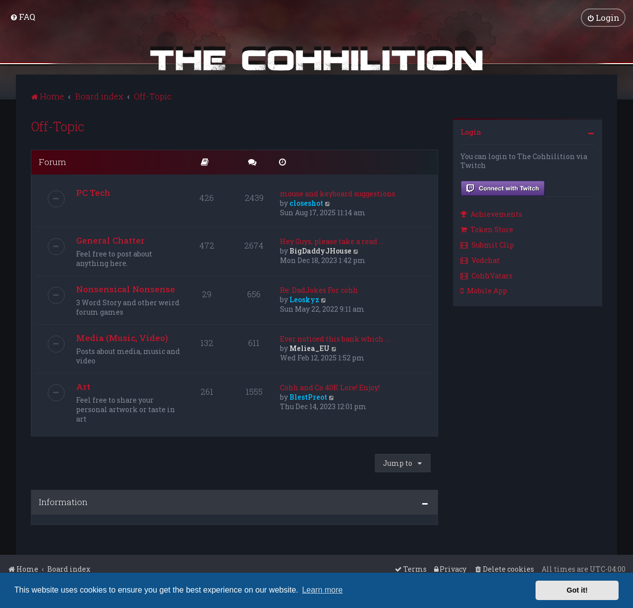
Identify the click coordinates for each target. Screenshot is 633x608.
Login (470, 132)
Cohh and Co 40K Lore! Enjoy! (330, 387)
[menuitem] (22, 16)
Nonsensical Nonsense (125, 289)
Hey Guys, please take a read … (331, 241)
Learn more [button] (322, 590)
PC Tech (93, 192)
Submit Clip (487, 245)
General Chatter (110, 240)
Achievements (491, 214)
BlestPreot (308, 397)
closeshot (306, 203)
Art (83, 386)
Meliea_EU (309, 348)
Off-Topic (58, 126)
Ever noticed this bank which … (334, 339)
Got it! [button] (577, 590)
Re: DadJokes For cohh (319, 290)
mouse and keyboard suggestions (337, 193)
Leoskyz (304, 299)
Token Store (486, 229)
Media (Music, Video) (122, 338)
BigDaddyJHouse (320, 251)
